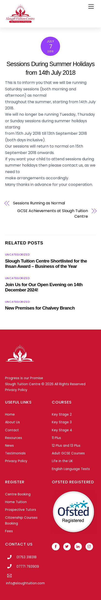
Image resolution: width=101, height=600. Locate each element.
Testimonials (15, 453)
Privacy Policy (16, 390)
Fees (9, 531)
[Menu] (91, 6)
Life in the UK (62, 461)
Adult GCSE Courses (68, 453)
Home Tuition (16, 502)
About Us (12, 422)
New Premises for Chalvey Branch (40, 307)
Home (10, 414)
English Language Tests (71, 469)
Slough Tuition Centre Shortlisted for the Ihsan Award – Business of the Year (46, 263)
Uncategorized (17, 254)
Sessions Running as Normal (39, 203)
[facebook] (55, 546)
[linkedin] (78, 546)
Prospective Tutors (20, 509)
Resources (13, 438)
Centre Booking (18, 494)
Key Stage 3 (62, 422)
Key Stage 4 (62, 430)
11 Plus (56, 438)
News (9, 445)
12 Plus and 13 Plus (66, 445)
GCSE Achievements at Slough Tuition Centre (52, 213)
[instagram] (89, 546)
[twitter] (67, 546)
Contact (12, 430)
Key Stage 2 (62, 414)
